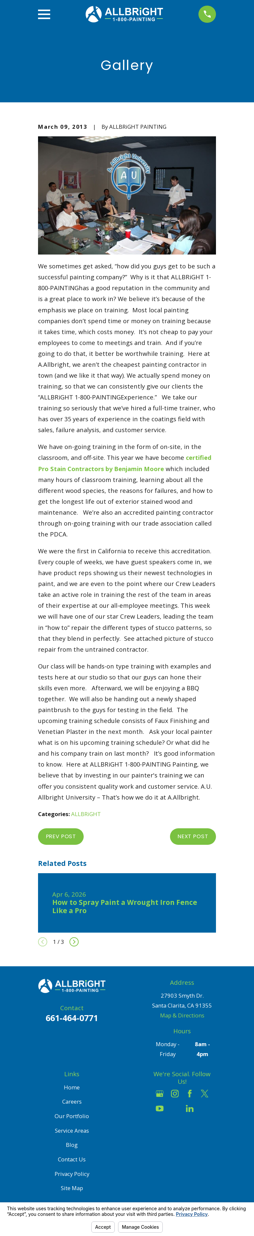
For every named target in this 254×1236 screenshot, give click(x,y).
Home (72, 1087)
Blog (72, 1145)
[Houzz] (175, 1108)
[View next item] (74, 941)
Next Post (193, 836)
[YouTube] (159, 1108)
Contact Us (72, 1159)
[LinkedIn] (189, 1108)
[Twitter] (204, 1093)
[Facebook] (189, 1093)
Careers (72, 1101)
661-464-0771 (72, 1017)
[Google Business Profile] (159, 1093)
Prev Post (61, 836)
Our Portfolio (72, 1116)
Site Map (72, 1188)
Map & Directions (182, 1015)
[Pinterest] (204, 1108)
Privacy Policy (72, 1174)
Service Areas (72, 1130)
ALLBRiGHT (86, 814)
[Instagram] (175, 1093)
